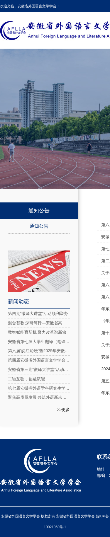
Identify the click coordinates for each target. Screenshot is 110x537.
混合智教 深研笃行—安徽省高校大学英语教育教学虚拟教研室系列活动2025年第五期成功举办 (39, 323)
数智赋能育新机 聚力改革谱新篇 (37, 332)
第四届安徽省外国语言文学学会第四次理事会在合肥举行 (39, 360)
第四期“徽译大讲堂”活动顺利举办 (38, 313)
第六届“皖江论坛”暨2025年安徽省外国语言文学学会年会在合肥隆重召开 (39, 350)
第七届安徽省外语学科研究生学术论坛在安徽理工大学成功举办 (39, 388)
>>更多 (63, 409)
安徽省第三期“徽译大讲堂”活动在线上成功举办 (39, 369)
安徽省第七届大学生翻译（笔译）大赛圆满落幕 (39, 341)
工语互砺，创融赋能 (26, 378)
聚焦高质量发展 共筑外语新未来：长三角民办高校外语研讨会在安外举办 (39, 397)
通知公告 (39, 226)
